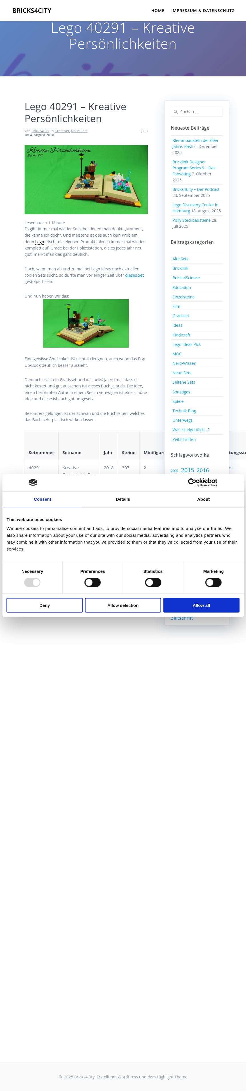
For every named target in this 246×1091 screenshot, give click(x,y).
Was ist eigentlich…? (191, 429)
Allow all (201, 605)
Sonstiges (181, 392)
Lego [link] (39, 241)
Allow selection (123, 605)
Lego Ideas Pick (187, 344)
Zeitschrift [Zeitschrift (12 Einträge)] (182, 618)
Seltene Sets (184, 382)
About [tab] (203, 498)
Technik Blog (184, 410)
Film (176, 306)
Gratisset (62, 130)
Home (158, 10)
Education (182, 287)
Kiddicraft (182, 335)
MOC (177, 354)
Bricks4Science (186, 277)
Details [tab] (123, 498)
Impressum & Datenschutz (203, 10)
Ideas (178, 325)
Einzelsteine (184, 297)
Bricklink (180, 268)
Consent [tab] (42, 498)
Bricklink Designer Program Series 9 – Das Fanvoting (194, 168)
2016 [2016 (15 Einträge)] (203, 470)
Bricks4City (31, 10)
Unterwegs (183, 420)
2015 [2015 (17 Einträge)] (187, 470)
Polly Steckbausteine (192, 220)
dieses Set (134, 275)
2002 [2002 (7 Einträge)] (175, 470)
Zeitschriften (184, 439)
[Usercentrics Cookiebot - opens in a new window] (192, 482)
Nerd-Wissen (184, 363)
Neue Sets (79, 130)
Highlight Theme (172, 1077)
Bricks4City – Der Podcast (196, 189)
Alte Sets (181, 259)
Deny (44, 605)
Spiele (178, 401)
